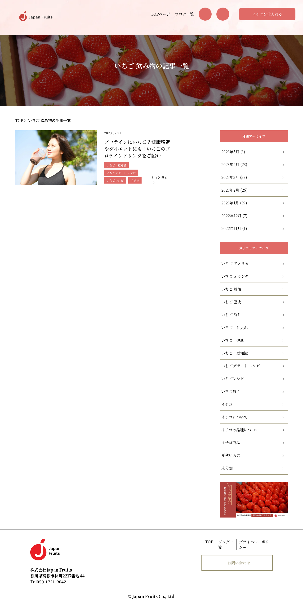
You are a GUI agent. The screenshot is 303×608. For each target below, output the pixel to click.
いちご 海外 (231, 314)
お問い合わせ (238, 563)
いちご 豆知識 (234, 353)
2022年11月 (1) (234, 228)
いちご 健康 (232, 340)
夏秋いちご (230, 455)
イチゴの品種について (240, 429)
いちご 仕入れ (234, 327)
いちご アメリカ (235, 263)
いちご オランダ (235, 276)
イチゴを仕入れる (267, 14)
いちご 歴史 (231, 302)
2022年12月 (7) (234, 215)
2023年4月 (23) (234, 164)
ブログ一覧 (184, 14)
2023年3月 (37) (234, 177)
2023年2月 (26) (234, 190)
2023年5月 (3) (233, 151)
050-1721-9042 (48, 582)
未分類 (227, 468)
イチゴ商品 (230, 442)
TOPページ (160, 14)
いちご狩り (230, 391)
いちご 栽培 (231, 289)
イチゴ (226, 404)
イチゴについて (234, 417)
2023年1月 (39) (234, 203)
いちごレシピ (232, 378)
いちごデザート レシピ (240, 366)
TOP (209, 542)
